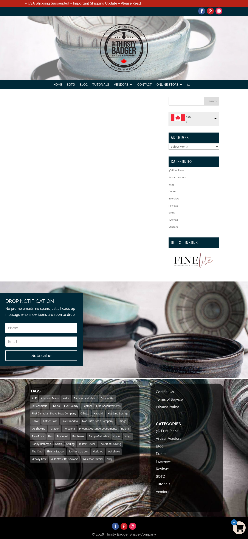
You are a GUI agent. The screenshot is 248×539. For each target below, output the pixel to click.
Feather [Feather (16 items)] (87, 406)
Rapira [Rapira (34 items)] (125, 428)
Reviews (173, 205)
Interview (174, 198)
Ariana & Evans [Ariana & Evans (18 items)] (50, 398)
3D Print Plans (176, 170)
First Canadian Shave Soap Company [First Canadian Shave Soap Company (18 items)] (54, 413)
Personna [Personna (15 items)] (69, 428)
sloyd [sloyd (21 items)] (128, 436)
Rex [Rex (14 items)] (50, 436)
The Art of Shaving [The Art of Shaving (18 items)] (110, 444)
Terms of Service (169, 399)
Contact (144, 84)
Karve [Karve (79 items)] (35, 421)
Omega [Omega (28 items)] (122, 421)
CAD (188, 117)
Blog (84, 84)
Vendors (121, 84)
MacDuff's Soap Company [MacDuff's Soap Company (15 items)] (97, 421)
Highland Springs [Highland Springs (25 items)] (117, 413)
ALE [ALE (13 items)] (34, 398)
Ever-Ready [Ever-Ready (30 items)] (71, 406)
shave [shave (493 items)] (116, 436)
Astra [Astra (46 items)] (66, 398)
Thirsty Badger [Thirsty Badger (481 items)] (55, 451)
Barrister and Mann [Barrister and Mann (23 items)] (85, 398)
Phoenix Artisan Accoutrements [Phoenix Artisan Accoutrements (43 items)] (98, 428)
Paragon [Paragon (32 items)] (54, 428)
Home (57, 84)
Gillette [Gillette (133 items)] (85, 413)
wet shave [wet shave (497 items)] (114, 451)
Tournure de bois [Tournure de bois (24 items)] (79, 451)
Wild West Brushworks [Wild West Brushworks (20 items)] (64, 459)
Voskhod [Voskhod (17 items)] (98, 451)
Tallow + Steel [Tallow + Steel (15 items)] (87, 444)
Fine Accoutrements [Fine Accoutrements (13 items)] (108, 406)
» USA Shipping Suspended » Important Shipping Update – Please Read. (83, 3)
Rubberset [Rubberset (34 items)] (78, 436)
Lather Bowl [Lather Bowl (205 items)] (50, 421)
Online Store (167, 84)
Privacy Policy (167, 407)
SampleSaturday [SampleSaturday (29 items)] (99, 436)
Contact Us (165, 392)
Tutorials (100, 84)
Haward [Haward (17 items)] (98, 413)
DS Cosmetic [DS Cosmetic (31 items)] (39, 406)
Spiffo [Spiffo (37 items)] (58, 444)
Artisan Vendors (177, 177)
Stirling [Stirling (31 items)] (70, 444)
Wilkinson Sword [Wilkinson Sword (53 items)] (92, 459)
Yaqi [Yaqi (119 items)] (109, 459)
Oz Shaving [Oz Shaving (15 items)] (38, 428)
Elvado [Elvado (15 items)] (56, 406)
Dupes (172, 191)
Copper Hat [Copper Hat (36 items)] (107, 398)
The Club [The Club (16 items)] (37, 451)
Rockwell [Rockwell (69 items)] (62, 436)
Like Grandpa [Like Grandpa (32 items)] (70, 421)
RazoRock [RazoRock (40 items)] (38, 436)
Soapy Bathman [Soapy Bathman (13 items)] (41, 444)
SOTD (71, 84)
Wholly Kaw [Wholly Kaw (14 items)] (39, 459)
